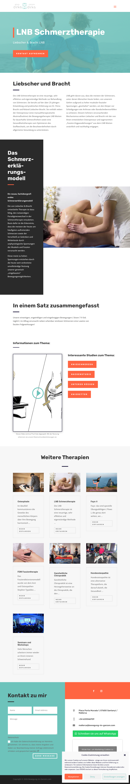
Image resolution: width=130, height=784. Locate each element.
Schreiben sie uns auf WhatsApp (97, 733)
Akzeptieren (73, 776)
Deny (92, 776)
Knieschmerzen (82, 364)
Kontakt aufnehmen (30, 54)
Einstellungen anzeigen (114, 776)
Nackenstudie (81, 374)
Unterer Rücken (83, 384)
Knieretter (79, 394)
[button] (125, 755)
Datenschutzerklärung (73, 767)
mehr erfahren (25, 530)
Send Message (45, 756)
